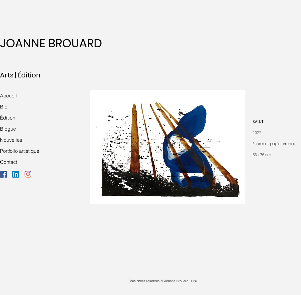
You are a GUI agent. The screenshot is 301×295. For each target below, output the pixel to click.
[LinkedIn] (15, 174)
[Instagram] (28, 174)
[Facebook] (3, 174)
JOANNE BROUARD (51, 43)
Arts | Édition (20, 75)
